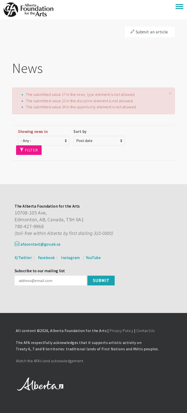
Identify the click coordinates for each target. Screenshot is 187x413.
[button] (170, 93)
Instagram (70, 257)
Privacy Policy (121, 330)
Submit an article (149, 32)
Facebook (46, 257)
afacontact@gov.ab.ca (37, 244)
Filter (29, 150)
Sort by (80, 131)
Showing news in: (33, 131)
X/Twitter (23, 257)
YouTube (93, 257)
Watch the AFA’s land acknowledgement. (50, 360)
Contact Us (145, 330)
